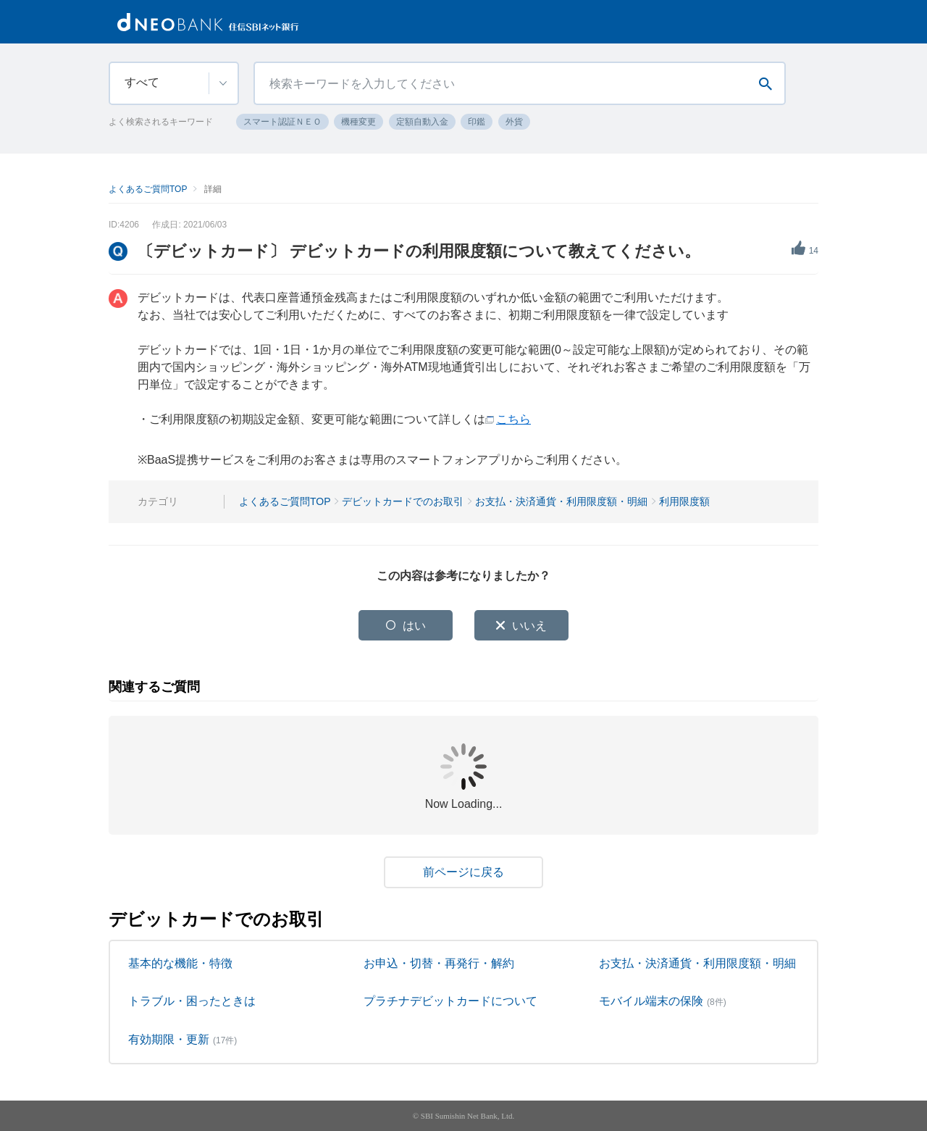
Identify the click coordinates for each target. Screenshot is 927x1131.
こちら (513, 419)
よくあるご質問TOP (148, 189)
